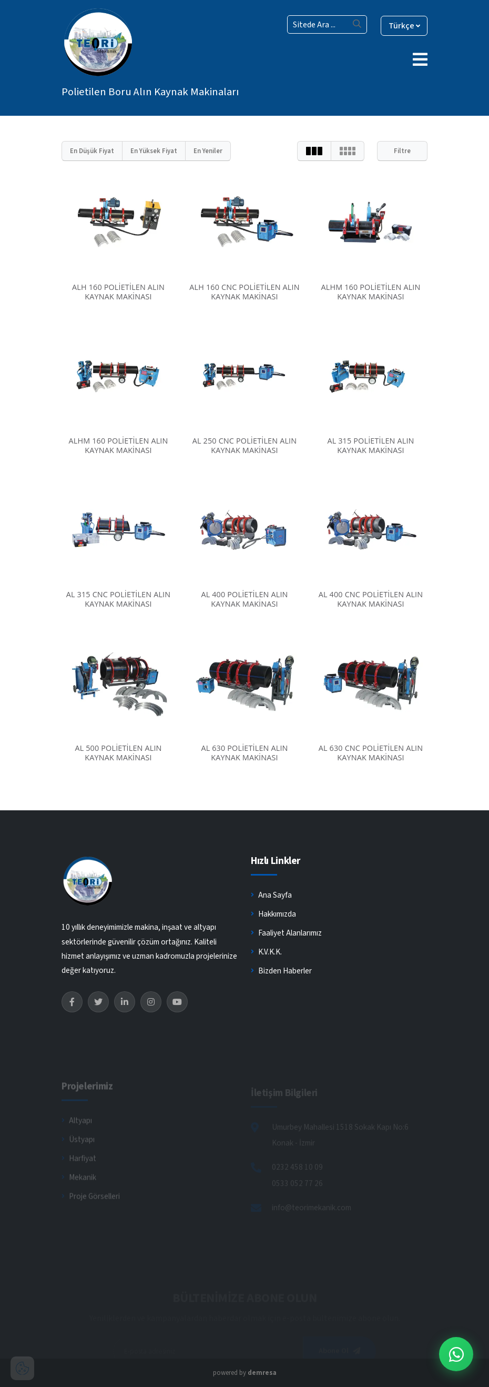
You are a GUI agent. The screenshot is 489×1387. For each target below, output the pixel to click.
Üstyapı (78, 1152)
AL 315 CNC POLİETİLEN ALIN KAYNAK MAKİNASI (118, 599)
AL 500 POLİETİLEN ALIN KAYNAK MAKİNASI (118, 752)
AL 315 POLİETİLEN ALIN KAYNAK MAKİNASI (370, 445)
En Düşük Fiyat (92, 151)
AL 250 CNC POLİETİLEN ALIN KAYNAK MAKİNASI (244, 445)
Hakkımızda (273, 914)
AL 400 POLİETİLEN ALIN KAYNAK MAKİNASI (244, 599)
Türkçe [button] (403, 26)
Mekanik (79, 1189)
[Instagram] (150, 1001)
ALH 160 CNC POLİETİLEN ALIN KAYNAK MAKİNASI (244, 291)
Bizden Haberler (281, 971)
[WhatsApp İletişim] (456, 1354)
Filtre (402, 151)
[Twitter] (98, 1001)
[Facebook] (72, 1001)
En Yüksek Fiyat (153, 151)
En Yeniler (207, 151)
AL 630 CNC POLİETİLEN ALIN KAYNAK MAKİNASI (371, 752)
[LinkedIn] (124, 1001)
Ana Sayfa (271, 895)
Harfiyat (79, 1171)
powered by (245, 1373)
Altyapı (77, 1133)
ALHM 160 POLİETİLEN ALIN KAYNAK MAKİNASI (370, 291)
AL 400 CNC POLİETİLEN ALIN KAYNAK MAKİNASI (371, 599)
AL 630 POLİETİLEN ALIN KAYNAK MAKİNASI (244, 752)
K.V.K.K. (266, 952)
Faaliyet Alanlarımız (286, 933)
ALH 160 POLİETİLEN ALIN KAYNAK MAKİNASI (118, 291)
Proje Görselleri (91, 1208)
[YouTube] (177, 1001)
